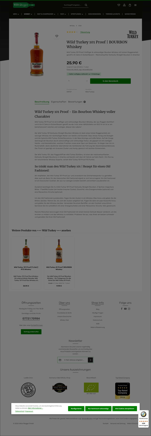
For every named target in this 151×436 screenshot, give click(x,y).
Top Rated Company (123, 378)
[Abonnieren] (90, 360)
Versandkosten (87, 419)
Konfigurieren (76, 411)
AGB (97, 324)
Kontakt (105, 423)
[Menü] (147, 411)
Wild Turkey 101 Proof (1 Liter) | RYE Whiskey (26, 268)
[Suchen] (86, 5)
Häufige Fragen (97, 313)
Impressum (98, 316)
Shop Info (97, 302)
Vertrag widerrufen (31, 332)
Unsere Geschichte (64, 316)
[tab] (42, 101)
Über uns (64, 302)
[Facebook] (121, 309)
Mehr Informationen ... (35, 410)
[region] (36, 55)
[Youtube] (125, 309)
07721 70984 (31, 318)
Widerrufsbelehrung (98, 327)
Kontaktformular (37, 325)
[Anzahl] (78, 81)
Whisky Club (64, 320)
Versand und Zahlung (117, 423)
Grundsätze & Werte (64, 313)
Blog (97, 309)
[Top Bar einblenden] (135, 5)
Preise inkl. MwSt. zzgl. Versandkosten (80, 69)
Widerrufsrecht (132, 423)
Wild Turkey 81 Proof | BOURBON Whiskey (59, 268)
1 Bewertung (85, 32)
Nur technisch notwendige (98, 411)
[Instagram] (129, 309)
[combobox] (73, 5)
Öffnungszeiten (64, 309)
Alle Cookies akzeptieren (124, 411)
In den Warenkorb (110, 81)
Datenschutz (97, 320)
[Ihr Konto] (124, 5)
